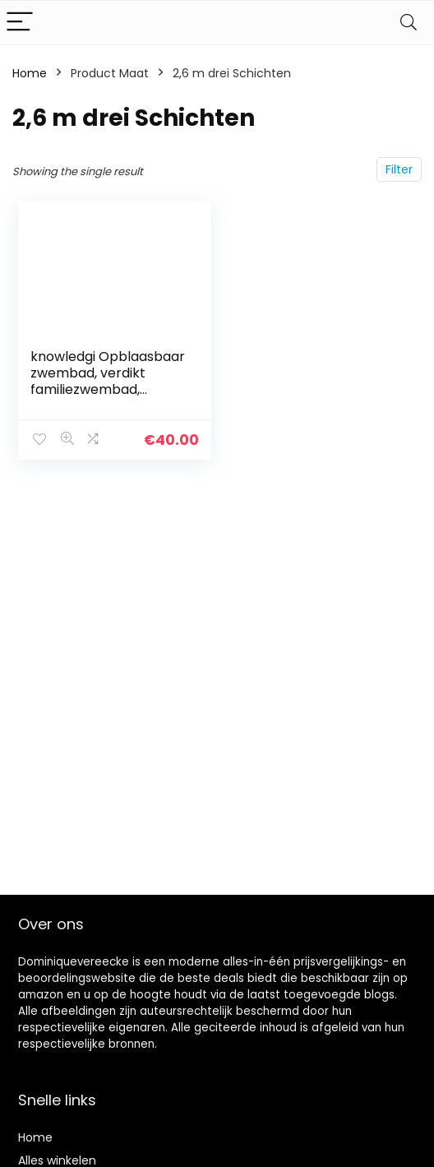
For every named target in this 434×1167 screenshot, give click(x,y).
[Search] (408, 22)
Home (29, 73)
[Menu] (19, 22)
